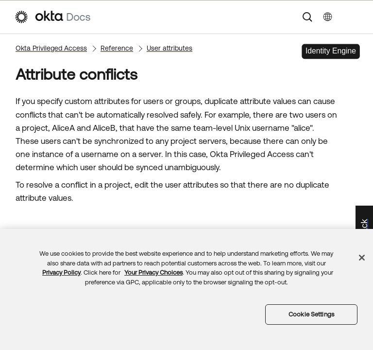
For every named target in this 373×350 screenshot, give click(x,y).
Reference (117, 48)
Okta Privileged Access (51, 48)
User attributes (169, 48)
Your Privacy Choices (153, 272)
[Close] (362, 257)
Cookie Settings (311, 314)
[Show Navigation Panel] (354, 17)
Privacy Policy (61, 272)
